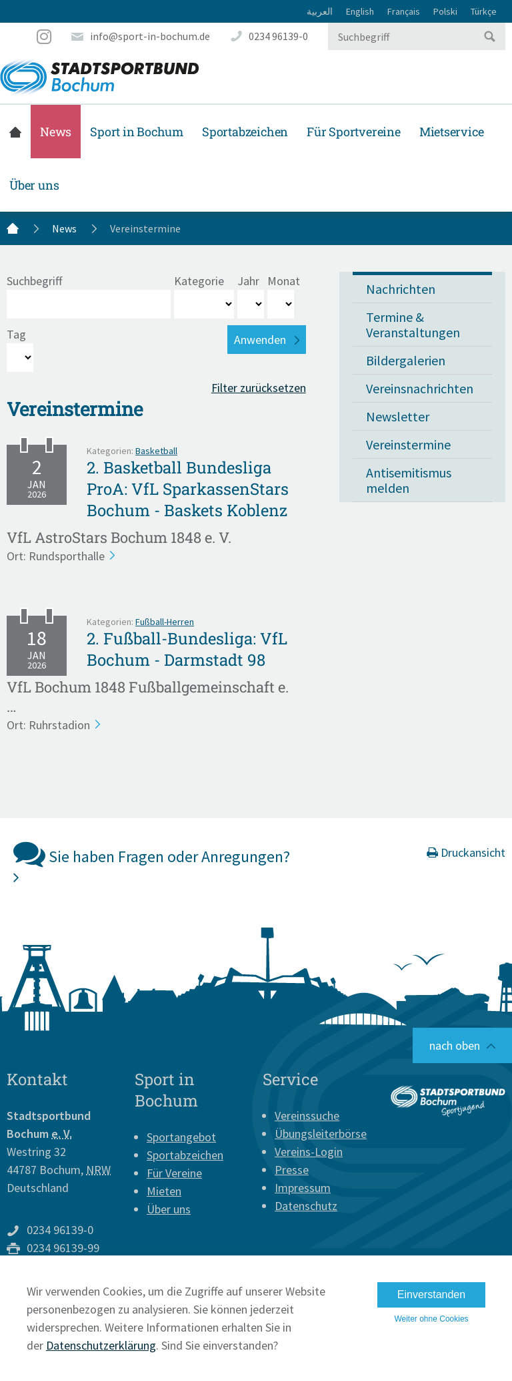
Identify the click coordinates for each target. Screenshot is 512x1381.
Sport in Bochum (136, 132)
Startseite (15, 131)
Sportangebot (181, 1137)
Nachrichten (400, 288)
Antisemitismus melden (408, 480)
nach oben (454, 1045)
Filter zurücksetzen (258, 387)
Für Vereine (174, 1173)
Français (403, 11)
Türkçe (484, 11)
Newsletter (397, 416)
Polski (445, 11)
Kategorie (199, 280)
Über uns (34, 185)
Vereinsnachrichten (419, 388)
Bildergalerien (405, 360)
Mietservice (451, 132)
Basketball (156, 451)
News (55, 132)
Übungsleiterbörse (321, 1133)
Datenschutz (306, 1205)
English (360, 11)
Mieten (164, 1191)
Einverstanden (431, 1294)
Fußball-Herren (164, 622)
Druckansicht (466, 852)
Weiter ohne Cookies (431, 1319)
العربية (320, 11)
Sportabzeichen (245, 132)
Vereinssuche (307, 1115)
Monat (283, 280)
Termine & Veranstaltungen (413, 325)
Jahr (248, 280)
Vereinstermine (408, 444)
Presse (292, 1169)
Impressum (303, 1187)
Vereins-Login (309, 1151)
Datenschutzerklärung (101, 1345)
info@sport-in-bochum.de (150, 36)
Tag (16, 334)
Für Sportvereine (354, 132)
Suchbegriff (34, 280)
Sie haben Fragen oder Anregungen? (151, 861)
